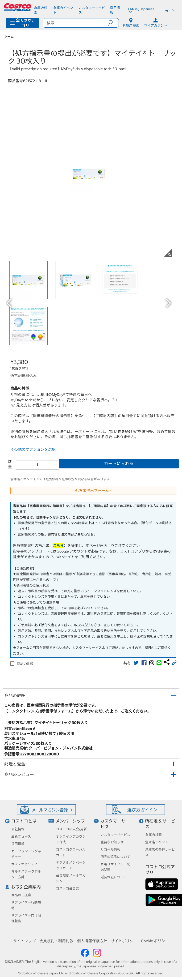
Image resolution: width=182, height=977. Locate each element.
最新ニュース (21, 836)
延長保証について (114, 877)
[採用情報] (116, 10)
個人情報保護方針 (92, 940)
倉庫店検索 (153, 835)
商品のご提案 (21, 895)
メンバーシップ (70, 821)
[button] (113, 22)
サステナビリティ (24, 864)
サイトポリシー (124, 940)
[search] (75, 22)
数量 (10, 464)
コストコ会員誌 (67, 888)
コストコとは (24, 821)
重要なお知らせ (112, 842)
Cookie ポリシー (155, 940)
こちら (58, 545)
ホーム (9, 36)
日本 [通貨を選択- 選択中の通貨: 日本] (170, 10)
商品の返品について (115, 857)
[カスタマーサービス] (92, 10)
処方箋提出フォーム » (93, 490)
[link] (136, 663)
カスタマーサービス (115, 835)
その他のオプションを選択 (33, 449)
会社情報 (18, 829)
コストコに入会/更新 (71, 829)
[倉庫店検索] (41, 10)
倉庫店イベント (156, 842)
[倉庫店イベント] (64, 10)
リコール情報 (110, 849)
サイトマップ (24, 940)
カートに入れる (119, 463)
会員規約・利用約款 (56, 940)
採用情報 (18, 844)
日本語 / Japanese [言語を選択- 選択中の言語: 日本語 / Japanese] (141, 10)
